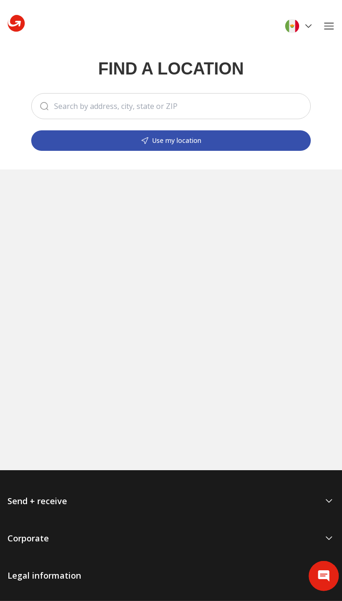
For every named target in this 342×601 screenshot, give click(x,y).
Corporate (171, 538)
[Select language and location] (299, 26)
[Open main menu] (331, 26)
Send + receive (171, 500)
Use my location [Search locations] (171, 140)
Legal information (171, 575)
